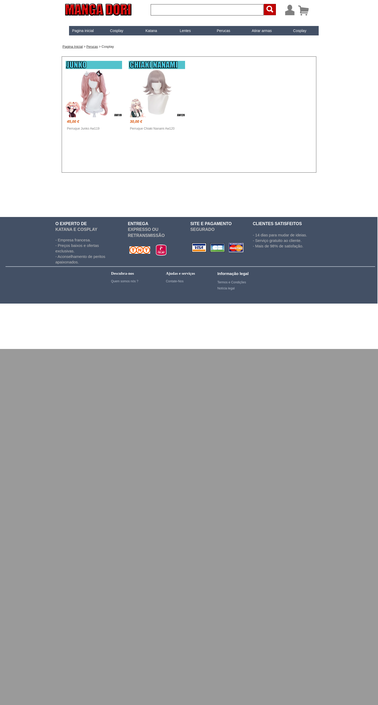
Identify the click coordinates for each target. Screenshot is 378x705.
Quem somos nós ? (124, 281)
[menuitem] (79, 30)
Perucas (219, 31)
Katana (147, 31)
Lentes (180, 31)
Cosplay (112, 31)
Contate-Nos (174, 281)
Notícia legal (226, 288)
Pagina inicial (79, 31)
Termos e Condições (231, 282)
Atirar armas (257, 31)
